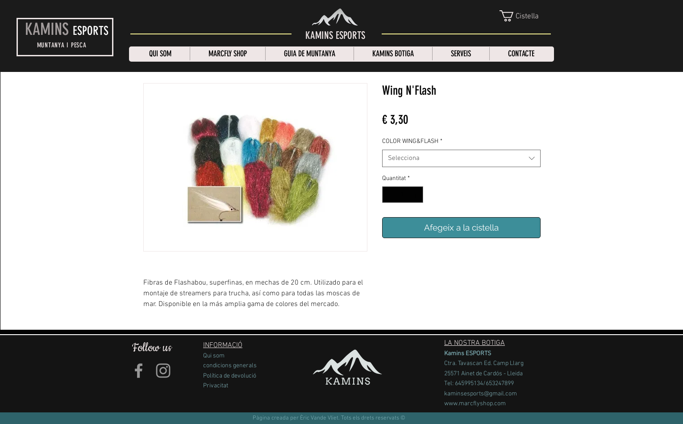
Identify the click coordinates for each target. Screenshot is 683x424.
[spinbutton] (403, 194)
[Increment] (416, 194)
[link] (526, 15)
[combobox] (461, 158)
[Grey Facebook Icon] (138, 370)
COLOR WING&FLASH (412, 141)
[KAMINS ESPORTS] (335, 36)
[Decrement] (389, 194)
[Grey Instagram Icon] (163, 370)
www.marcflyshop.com (475, 403)
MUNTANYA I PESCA (62, 45)
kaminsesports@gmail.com (480, 394)
